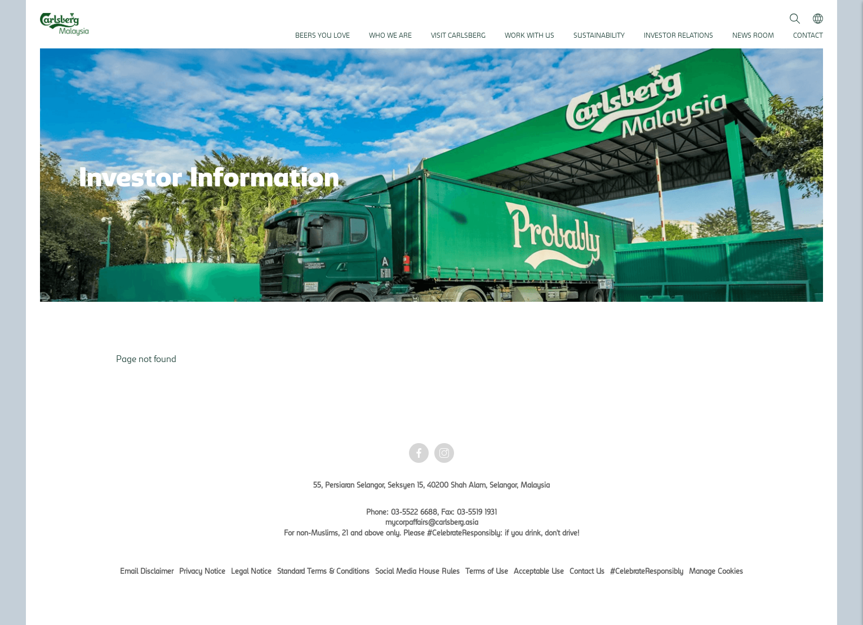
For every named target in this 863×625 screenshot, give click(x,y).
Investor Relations (678, 35)
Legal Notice (251, 570)
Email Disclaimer (147, 570)
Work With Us (529, 35)
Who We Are (390, 35)
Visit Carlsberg (458, 35)
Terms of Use (486, 570)
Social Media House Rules (417, 570)
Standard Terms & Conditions (323, 570)
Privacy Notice (202, 570)
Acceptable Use (539, 570)
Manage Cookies (716, 570)
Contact (808, 35)
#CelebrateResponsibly (646, 570)
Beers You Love (322, 35)
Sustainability (599, 35)
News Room (753, 35)
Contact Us (587, 570)
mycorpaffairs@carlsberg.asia (431, 521)
